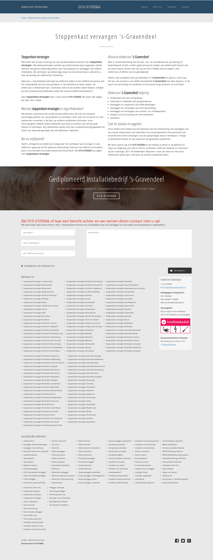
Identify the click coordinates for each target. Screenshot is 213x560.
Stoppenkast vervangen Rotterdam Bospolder (123, 330)
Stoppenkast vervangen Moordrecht (80, 351)
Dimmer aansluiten (59, 441)
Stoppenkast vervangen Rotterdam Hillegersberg (41, 359)
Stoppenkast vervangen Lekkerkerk (80, 330)
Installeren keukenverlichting (119, 479)
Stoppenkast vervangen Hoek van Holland (83, 320)
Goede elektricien (85, 469)
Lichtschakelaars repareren (172, 441)
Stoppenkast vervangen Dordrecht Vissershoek (84, 285)
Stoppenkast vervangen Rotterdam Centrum (123, 337)
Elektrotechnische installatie (89, 448)
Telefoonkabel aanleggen (32, 512)
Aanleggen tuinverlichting (33, 448)
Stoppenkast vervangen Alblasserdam (37, 285)
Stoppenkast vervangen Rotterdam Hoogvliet (40, 366)
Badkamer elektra (30, 465)
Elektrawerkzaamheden (61, 465)
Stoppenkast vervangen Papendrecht (120, 306)
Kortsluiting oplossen (143, 465)
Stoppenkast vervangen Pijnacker (118, 309)
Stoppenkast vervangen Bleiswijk (36, 299)
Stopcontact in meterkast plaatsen (175, 479)
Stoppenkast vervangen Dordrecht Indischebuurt (42, 337)
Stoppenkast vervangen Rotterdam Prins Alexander (42, 418)
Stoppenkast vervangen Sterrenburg (81, 397)
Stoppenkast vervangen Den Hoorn (36, 316)
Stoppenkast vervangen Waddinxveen (82, 408)
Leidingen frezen (141, 472)
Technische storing (30, 508)
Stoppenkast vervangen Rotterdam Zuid (83, 373)
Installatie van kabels (116, 465)
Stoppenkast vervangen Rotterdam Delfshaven (124, 347)
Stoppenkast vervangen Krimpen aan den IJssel (84, 326)
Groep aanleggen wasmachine (119, 441)
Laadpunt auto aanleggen (145, 469)
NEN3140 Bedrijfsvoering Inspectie (175, 455)
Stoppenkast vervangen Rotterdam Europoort (123, 351)
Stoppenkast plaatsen (31, 491)
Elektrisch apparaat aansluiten (63, 476)
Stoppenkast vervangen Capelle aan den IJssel (40, 306)
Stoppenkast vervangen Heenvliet (79, 306)
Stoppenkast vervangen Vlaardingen (81, 404)
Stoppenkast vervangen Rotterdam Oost (38, 404)
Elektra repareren (58, 462)
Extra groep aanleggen (86, 458)
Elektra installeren (58, 458)
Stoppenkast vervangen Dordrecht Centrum (40, 323)
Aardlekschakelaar (30, 455)
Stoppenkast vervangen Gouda (78, 299)
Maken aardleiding (169, 444)
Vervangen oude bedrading (59, 498)
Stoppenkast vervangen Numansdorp (120, 292)
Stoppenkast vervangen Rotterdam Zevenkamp (86, 370)
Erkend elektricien (85, 455)
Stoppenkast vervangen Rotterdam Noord (39, 394)
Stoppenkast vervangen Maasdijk (79, 333)
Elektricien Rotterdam (34, 7)
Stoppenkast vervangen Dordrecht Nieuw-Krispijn (42, 344)
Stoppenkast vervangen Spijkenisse (81, 394)
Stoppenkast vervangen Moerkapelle (81, 344)
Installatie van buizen (116, 462)
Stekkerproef (167, 476)
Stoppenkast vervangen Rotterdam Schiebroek (41, 422)
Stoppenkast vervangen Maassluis (79, 340)
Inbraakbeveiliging (115, 455)
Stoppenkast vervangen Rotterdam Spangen (84, 356)
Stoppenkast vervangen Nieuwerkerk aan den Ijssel (125, 288)
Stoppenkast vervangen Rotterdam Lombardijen (41, 383)
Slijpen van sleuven (169, 472)
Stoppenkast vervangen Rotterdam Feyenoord (41, 356)
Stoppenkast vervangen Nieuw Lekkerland (122, 285)
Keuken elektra (140, 455)
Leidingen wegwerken (143, 476)
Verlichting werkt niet (57, 494)
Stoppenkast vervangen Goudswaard (81, 302)
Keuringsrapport (141, 458)
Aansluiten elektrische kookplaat (35, 451)
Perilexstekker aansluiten (171, 462)
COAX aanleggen (29, 479)
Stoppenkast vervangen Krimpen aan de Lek (83, 323)
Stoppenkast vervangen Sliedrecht (81, 390)
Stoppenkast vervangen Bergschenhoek (38, 292)
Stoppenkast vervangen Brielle (35, 302)
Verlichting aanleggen (57, 491)
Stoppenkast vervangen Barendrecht (37, 288)
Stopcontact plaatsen (170, 482)
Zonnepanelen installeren (59, 505)
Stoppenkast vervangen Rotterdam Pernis (39, 415)
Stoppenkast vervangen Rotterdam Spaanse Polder (42, 425)
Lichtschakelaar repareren (144, 482)
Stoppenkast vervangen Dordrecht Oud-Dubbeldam (43, 347)
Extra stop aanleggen (86, 462)
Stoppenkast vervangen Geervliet (79, 295)
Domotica (55, 444)
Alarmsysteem (28, 458)
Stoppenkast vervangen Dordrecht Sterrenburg (84, 281)
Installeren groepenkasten (118, 476)
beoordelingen (169, 344)
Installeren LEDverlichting (118, 482)
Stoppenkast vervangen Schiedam (81, 383)
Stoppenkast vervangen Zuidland (80, 418)
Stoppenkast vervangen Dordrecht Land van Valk (42, 340)
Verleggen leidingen (56, 487)
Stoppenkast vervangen (32, 498)
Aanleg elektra (28, 441)
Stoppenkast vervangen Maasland (79, 337)
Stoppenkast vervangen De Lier (35, 309)
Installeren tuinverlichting (144, 448)
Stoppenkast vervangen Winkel (79, 411)
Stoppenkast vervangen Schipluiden (81, 387)
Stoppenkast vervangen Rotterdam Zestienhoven (86, 366)
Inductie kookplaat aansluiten (119, 458)
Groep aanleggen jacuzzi (87, 479)
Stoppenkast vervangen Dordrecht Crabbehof (40, 326)
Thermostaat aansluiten (32, 519)
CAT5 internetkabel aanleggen (34, 472)
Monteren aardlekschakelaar (173, 448)
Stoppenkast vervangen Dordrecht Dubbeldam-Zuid (43, 333)
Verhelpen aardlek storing (33, 526)
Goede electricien (84, 465)
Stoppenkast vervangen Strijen (79, 401)
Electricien (55, 448)
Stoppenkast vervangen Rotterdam (119, 326)
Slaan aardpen (167, 469)
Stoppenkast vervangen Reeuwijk (118, 316)
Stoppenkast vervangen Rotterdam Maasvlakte (41, 387)
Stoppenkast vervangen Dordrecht (36, 320)
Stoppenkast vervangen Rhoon (118, 320)
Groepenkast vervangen (117, 451)
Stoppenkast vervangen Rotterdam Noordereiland (42, 397)
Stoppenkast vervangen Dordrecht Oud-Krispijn (41, 351)
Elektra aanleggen (58, 451)
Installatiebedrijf (114, 472)
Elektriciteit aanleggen (60, 472)
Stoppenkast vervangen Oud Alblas (119, 299)
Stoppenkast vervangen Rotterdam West (83, 363)
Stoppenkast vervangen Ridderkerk (119, 323)
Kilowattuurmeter (141, 462)
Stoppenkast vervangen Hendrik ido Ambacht (84, 316)
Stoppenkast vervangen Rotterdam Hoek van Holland (43, 363)
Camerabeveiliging (30, 469)
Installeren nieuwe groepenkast (147, 441)
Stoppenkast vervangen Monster (79, 347)
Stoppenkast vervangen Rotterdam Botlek (122, 333)
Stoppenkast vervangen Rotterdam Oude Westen (42, 408)
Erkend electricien (85, 451)
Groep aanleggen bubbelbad (89, 472)
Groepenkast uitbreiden (117, 448)
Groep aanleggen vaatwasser (89, 482)
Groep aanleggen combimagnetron (91, 476)
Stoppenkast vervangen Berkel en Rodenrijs (40, 295)
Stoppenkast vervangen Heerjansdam (81, 309)
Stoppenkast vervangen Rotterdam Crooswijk (123, 344)
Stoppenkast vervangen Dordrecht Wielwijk (83, 292)
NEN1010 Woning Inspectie (172, 451)
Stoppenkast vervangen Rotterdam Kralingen (40, 380)
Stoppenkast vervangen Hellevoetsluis (81, 313)
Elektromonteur (84, 441)
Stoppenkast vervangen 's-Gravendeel (43, 17)
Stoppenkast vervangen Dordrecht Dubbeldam (41, 330)
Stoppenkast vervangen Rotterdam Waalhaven (85, 359)
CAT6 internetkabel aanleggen (34, 476)
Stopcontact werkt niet (32, 487)
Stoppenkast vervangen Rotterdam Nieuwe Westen (42, 390)
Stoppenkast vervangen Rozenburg (81, 380)
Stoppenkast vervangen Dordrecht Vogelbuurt (84, 288)
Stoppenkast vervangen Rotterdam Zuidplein (85, 377)
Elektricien (56, 469)
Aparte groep (28, 462)
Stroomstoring (28, 505)
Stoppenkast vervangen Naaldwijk (119, 281)
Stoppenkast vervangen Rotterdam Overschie (40, 411)
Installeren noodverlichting (145, 444)
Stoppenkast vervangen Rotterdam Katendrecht (41, 373)
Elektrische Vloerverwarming (62, 479)
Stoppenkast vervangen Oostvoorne (120, 295)
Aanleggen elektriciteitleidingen (35, 444)
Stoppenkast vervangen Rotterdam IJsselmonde (41, 370)
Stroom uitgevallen (30, 501)
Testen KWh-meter (30, 515)
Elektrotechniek (84, 444)
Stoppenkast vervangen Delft (34, 313)
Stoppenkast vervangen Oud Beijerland (121, 302)
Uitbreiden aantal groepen (33, 522)
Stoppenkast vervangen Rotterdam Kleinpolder (41, 377)
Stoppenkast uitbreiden (32, 494)
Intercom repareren (142, 451)
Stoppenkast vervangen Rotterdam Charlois (122, 340)
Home (23, 17)
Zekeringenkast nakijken (58, 501)
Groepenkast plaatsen (116, 444)
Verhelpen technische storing (34, 529)
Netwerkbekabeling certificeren (174, 458)
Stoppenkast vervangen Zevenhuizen (82, 415)
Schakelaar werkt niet (170, 465)
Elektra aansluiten (58, 455)
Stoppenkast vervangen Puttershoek (120, 313)
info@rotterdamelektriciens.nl (174, 287)
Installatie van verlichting (118, 469)
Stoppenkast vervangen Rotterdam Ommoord (40, 401)
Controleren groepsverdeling (34, 482)
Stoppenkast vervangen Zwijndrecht (81, 422)
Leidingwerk (139, 479)
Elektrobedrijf (57, 482)
